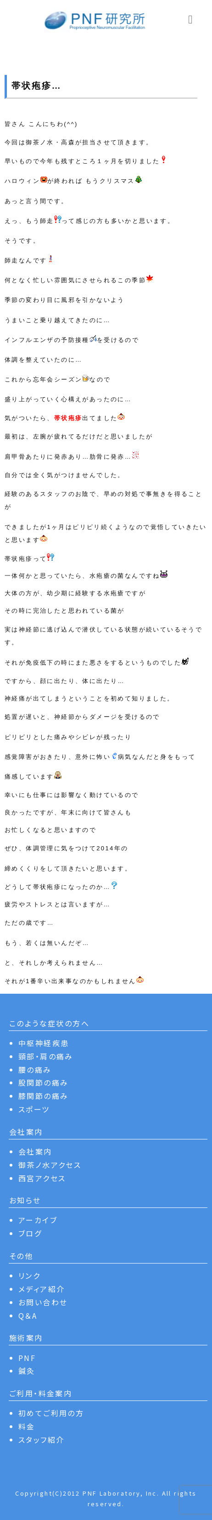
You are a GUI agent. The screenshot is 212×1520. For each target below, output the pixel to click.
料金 (26, 1426)
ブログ (30, 1233)
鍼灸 (26, 1370)
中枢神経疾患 (43, 1042)
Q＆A (27, 1315)
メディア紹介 (41, 1288)
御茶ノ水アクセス (49, 1164)
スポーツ (34, 1109)
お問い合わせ (42, 1302)
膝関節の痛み (43, 1095)
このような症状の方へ (49, 1023)
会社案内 (35, 1151)
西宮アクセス (42, 1178)
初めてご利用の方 (51, 1412)
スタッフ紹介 (41, 1439)
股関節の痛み (43, 1082)
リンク (29, 1275)
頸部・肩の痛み (45, 1056)
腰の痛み (35, 1069)
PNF (27, 1357)
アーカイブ (37, 1219)
